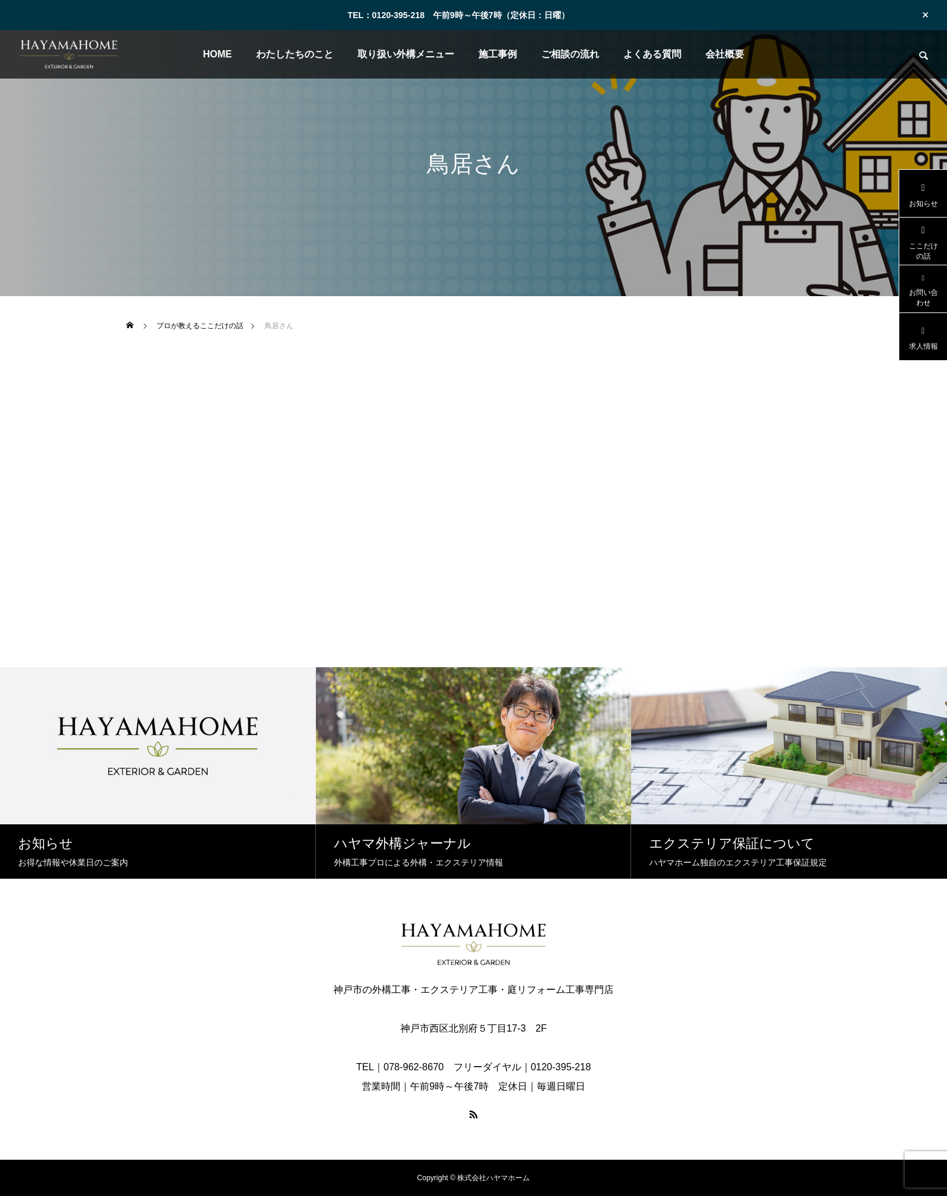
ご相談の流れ (570, 54)
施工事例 (497, 54)
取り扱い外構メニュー (406, 54)
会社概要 (724, 54)
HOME (217, 54)
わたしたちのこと (294, 54)
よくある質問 (652, 54)
